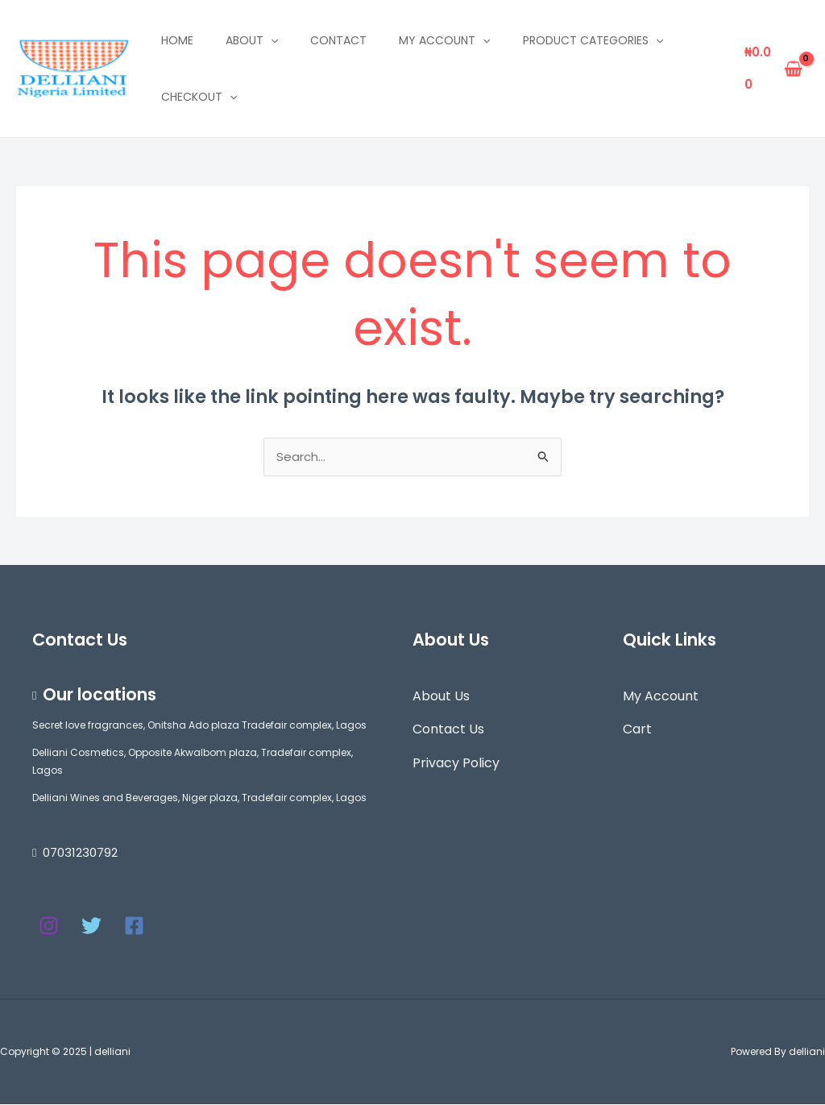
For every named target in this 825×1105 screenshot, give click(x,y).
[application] (270, 40)
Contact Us (448, 730)
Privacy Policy (456, 763)
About (252, 40)
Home (177, 40)
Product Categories (593, 40)
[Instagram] (48, 926)
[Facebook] (134, 926)
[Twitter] (91, 926)
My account (444, 40)
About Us (441, 697)
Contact (338, 40)
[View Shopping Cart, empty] (773, 68)
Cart (637, 730)
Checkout (199, 97)
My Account (661, 697)
